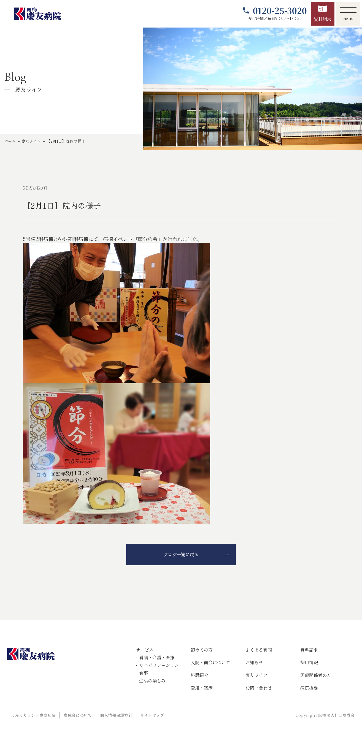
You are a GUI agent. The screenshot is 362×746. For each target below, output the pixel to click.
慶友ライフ (31, 141)
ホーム (10, 141)
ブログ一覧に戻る (181, 554)
